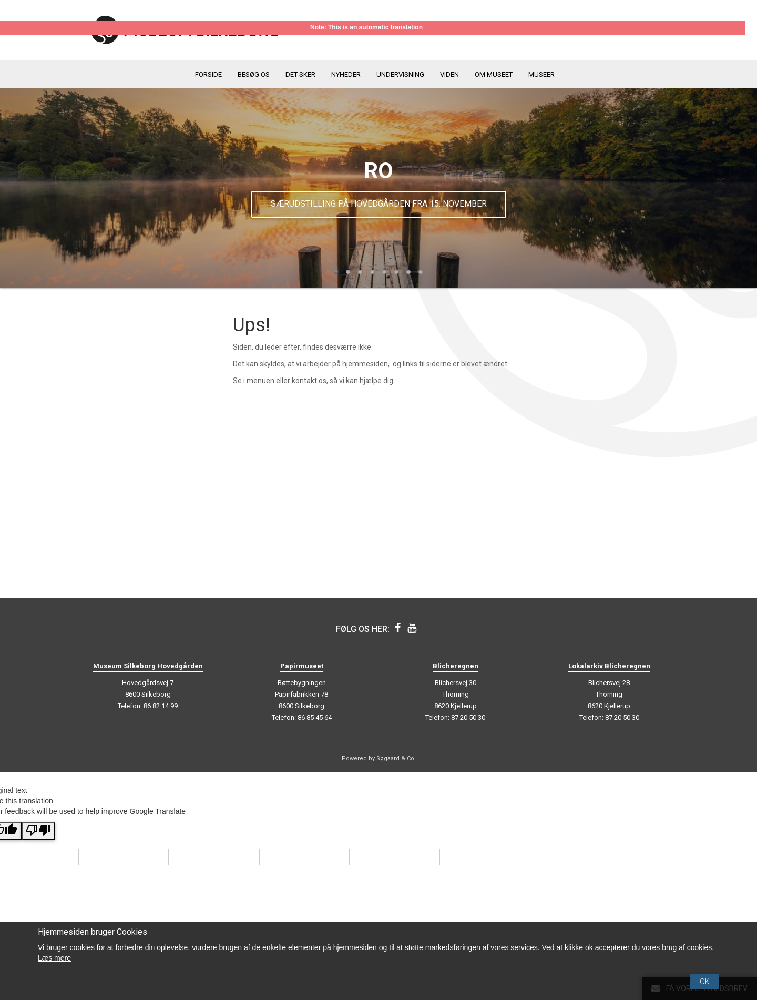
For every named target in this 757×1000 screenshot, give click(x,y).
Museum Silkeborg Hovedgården (148, 666)
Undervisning (400, 74)
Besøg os (254, 74)
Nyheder (346, 74)
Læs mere (54, 958)
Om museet (494, 74)
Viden (449, 74)
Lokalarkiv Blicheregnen (609, 666)
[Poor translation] (38, 831)
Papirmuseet (301, 666)
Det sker (300, 74)
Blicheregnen (455, 666)
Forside (208, 74)
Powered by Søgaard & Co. (379, 758)
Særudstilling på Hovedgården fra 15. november (379, 204)
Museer (541, 74)
